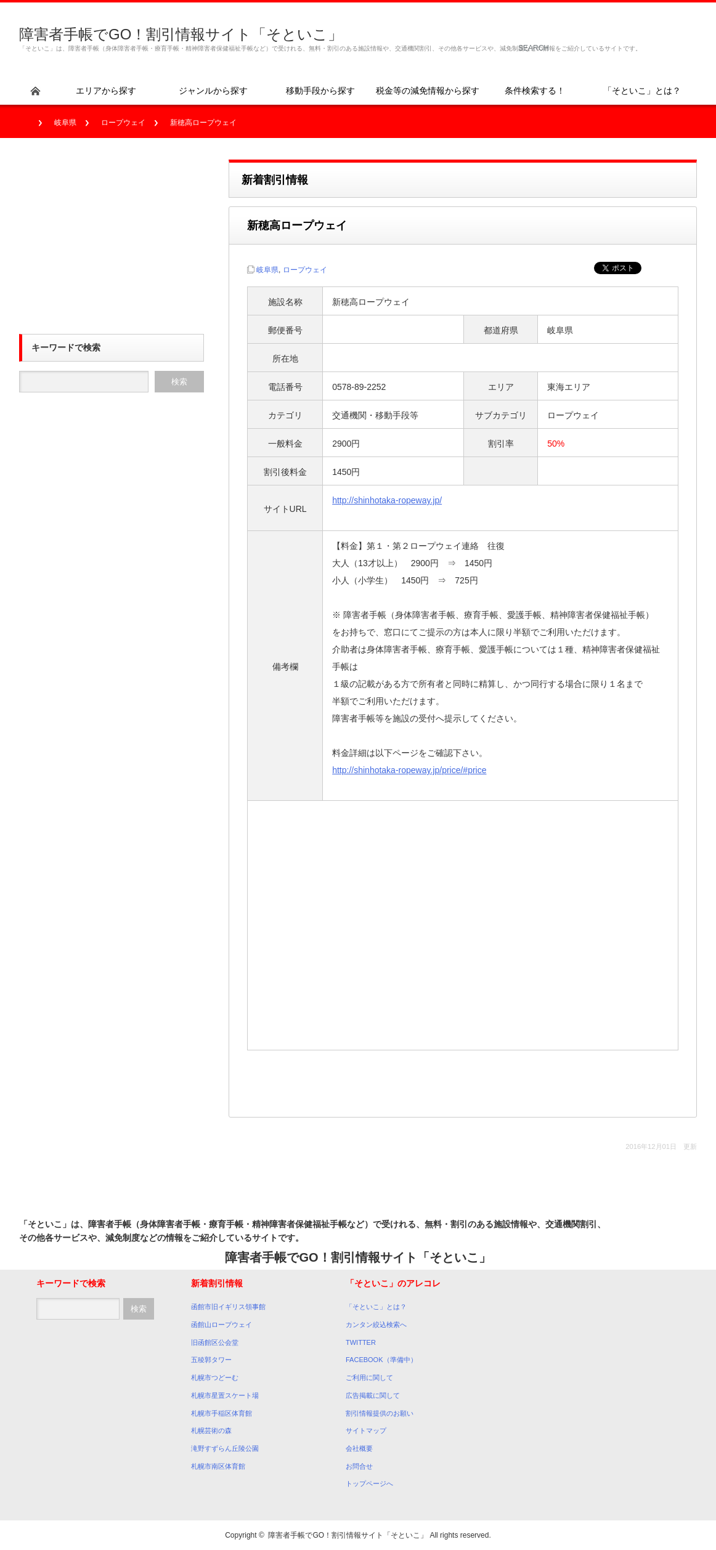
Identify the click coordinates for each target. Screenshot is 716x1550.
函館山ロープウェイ (221, 1324)
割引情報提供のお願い (379, 1413)
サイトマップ (366, 1430)
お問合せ (359, 1466)
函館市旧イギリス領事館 (228, 1306)
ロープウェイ (123, 122)
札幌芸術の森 (211, 1430)
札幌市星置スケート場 (225, 1395)
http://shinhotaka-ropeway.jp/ (387, 500)
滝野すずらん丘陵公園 (225, 1448)
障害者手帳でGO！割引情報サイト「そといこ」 (181, 34)
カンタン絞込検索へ (376, 1324)
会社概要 (359, 1448)
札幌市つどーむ (214, 1377)
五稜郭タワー (211, 1359)
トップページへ (369, 1483)
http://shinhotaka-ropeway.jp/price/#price (409, 770)
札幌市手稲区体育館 (221, 1413)
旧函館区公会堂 (214, 1342)
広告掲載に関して (373, 1395)
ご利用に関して (369, 1377)
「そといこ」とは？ (376, 1306)
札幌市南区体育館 (218, 1466)
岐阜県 (65, 122)
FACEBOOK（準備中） (381, 1359)
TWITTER (361, 1342)
